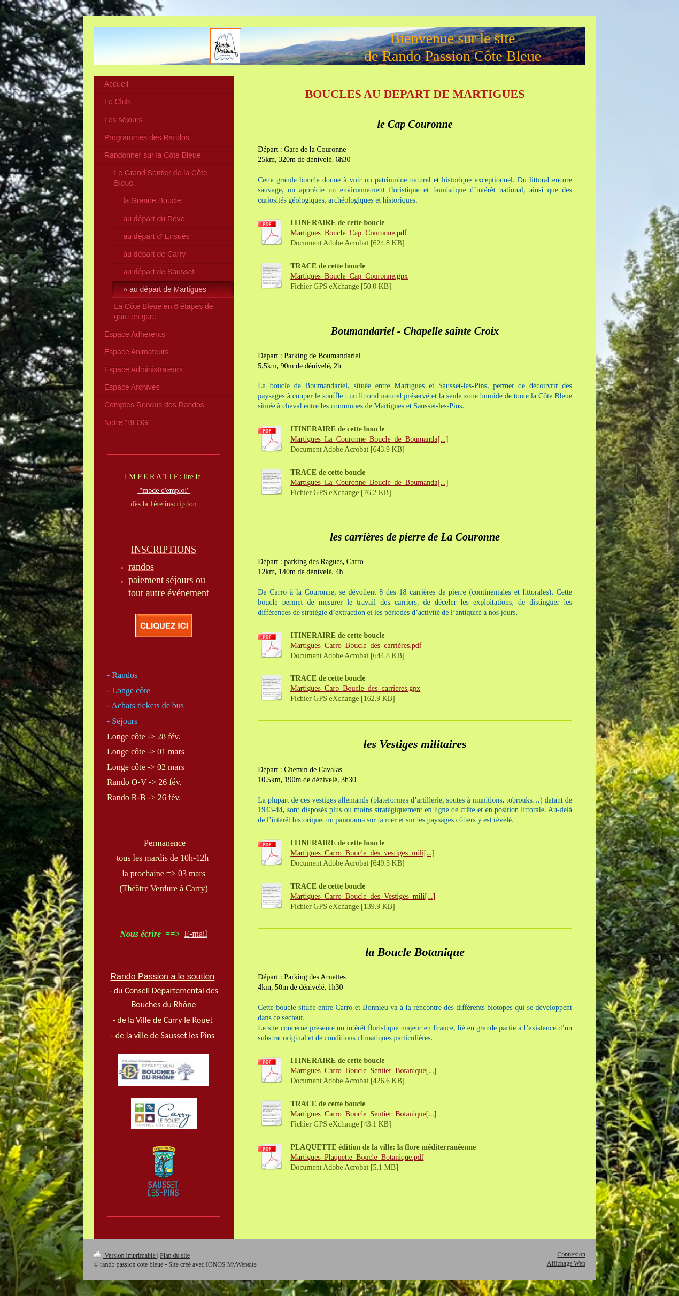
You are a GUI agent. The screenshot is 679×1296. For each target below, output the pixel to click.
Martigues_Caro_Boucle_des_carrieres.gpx (355, 688)
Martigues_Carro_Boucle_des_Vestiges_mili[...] (362, 896)
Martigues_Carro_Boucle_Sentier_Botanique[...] (363, 1071)
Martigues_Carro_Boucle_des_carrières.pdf (355, 646)
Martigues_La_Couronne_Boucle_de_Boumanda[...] (369, 439)
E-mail (195, 933)
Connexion (571, 1254)
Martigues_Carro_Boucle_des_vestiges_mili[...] (362, 853)
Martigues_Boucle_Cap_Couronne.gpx (349, 276)
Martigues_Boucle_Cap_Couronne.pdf (348, 233)
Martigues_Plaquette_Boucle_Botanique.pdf (356, 1157)
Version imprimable (125, 1255)
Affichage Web (566, 1263)
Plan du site (175, 1255)
